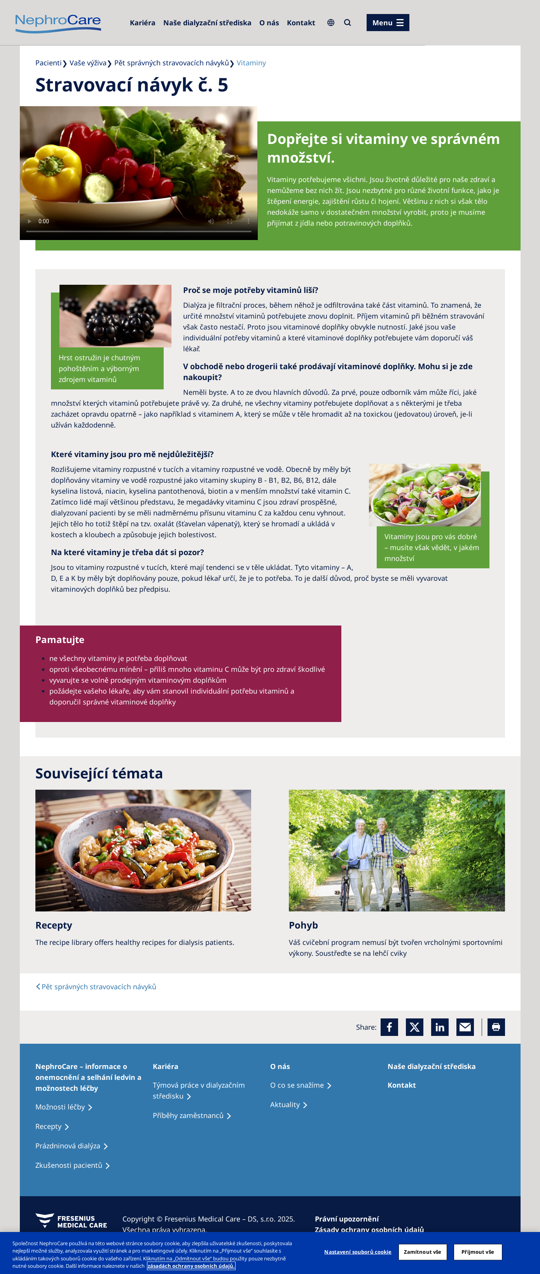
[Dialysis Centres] (142, 22)
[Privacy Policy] (350, 1218)
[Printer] (496, 1027)
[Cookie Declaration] (373, 1229)
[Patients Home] (169, 1066)
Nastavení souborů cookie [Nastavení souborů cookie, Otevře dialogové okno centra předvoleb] (357, 1251)
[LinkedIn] (440, 1027)
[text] (95, 986)
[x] (414, 1027)
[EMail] (465, 1027)
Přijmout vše (477, 1251)
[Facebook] (389, 1027)
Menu (382, 22)
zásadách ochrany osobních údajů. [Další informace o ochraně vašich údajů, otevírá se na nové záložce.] (191, 1265)
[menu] (388, 22)
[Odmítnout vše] (527, 1251)
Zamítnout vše (423, 1251)
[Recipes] (196, 1116)
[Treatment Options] (94, 1077)
